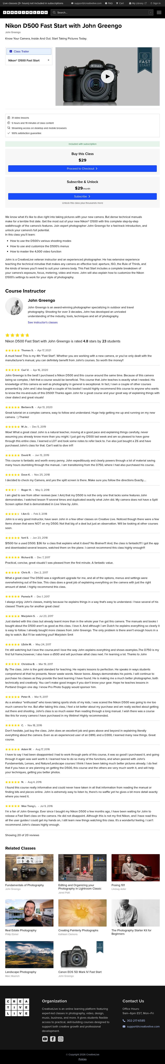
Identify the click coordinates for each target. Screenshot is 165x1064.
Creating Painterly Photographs (78, 930)
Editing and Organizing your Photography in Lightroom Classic (79, 887)
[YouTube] (45, 1039)
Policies (83, 1059)
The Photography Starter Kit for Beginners (131, 932)
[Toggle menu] (159, 12)
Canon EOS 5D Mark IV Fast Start (80, 972)
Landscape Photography (20, 972)
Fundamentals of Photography (24, 885)
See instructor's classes (43, 322)
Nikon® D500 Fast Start (24, 60)
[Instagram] (61, 1039)
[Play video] (108, 76)
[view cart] (120, 3)
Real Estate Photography (20, 930)
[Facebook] (53, 1039)
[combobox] (102, 12)
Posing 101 (118, 885)
